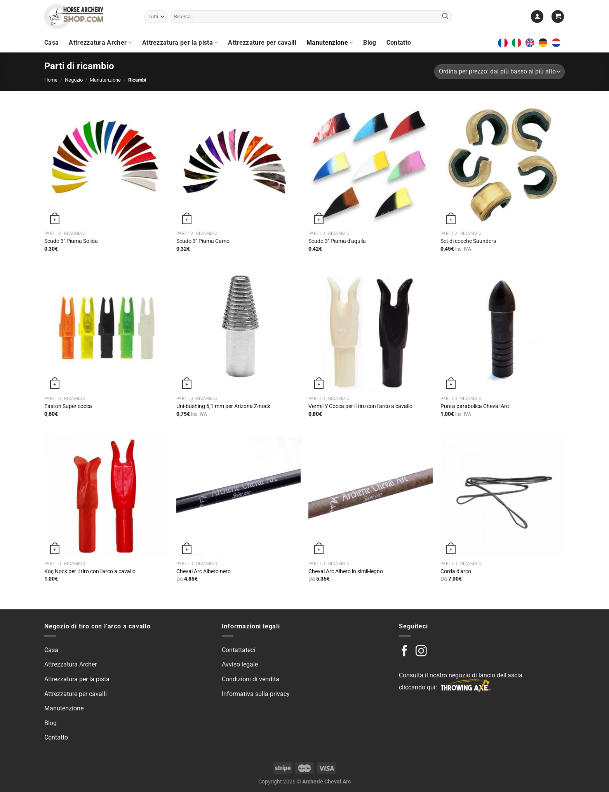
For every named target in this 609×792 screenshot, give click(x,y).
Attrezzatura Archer (100, 43)
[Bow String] (502, 495)
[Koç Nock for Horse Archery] (106, 495)
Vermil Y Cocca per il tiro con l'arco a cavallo (360, 406)
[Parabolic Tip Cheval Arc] (502, 329)
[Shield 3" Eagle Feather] (370, 165)
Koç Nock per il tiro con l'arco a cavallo (90, 571)
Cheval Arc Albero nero (203, 571)
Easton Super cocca (68, 406)
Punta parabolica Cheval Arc (474, 406)
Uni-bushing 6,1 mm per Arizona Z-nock (223, 406)
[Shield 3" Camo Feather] (238, 165)
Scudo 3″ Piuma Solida (71, 241)
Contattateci (238, 650)
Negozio (74, 80)
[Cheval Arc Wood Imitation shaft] (370, 495)
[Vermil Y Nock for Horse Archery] (370, 329)
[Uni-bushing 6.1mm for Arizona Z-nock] (238, 329)
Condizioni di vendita (250, 679)
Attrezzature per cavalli (262, 42)
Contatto (398, 42)
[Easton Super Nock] (106, 329)
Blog (369, 42)
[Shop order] (499, 71)
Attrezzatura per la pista (180, 43)
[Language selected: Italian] (538, 42)
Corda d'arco (455, 571)
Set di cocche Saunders (468, 241)
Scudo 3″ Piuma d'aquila (337, 241)
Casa (51, 42)
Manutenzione (329, 43)
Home (50, 80)
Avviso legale (240, 664)
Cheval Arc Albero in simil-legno (345, 571)
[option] (531, 42)
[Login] (537, 16)
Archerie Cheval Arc (326, 781)
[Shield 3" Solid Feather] (106, 165)
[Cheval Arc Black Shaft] (238, 495)
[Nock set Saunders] (502, 165)
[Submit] (445, 16)
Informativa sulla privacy (256, 694)
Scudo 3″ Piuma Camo (203, 241)
